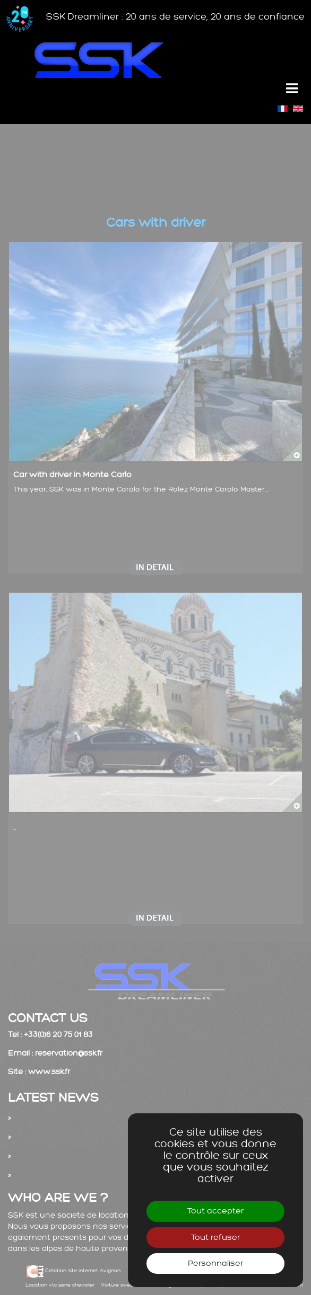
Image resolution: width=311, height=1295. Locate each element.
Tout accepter (215, 1211)
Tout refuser (215, 1237)
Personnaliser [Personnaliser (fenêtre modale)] (215, 1263)
